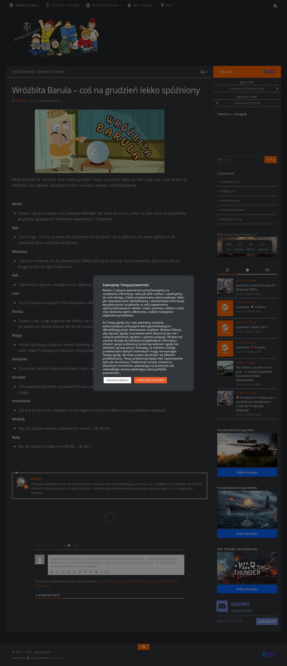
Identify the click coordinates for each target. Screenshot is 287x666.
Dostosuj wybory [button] (117, 380)
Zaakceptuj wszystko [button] (150, 380)
